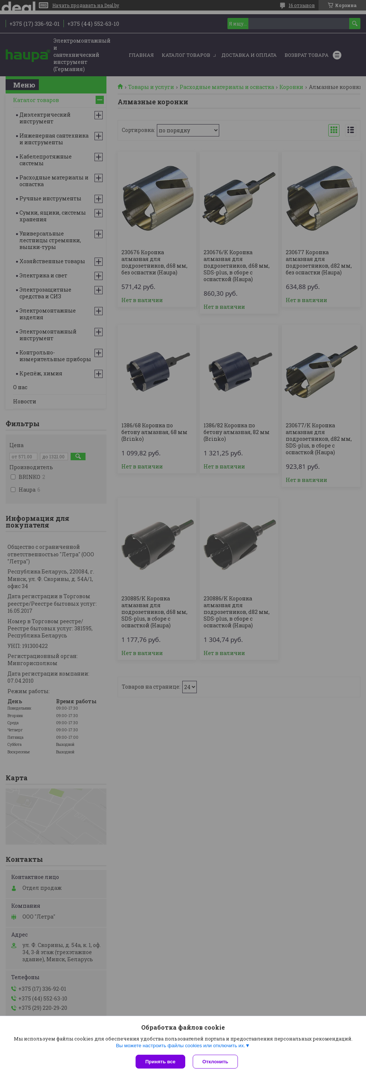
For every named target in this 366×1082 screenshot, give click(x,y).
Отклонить (215, 1061)
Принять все (160, 1061)
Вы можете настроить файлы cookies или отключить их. (180, 1045)
